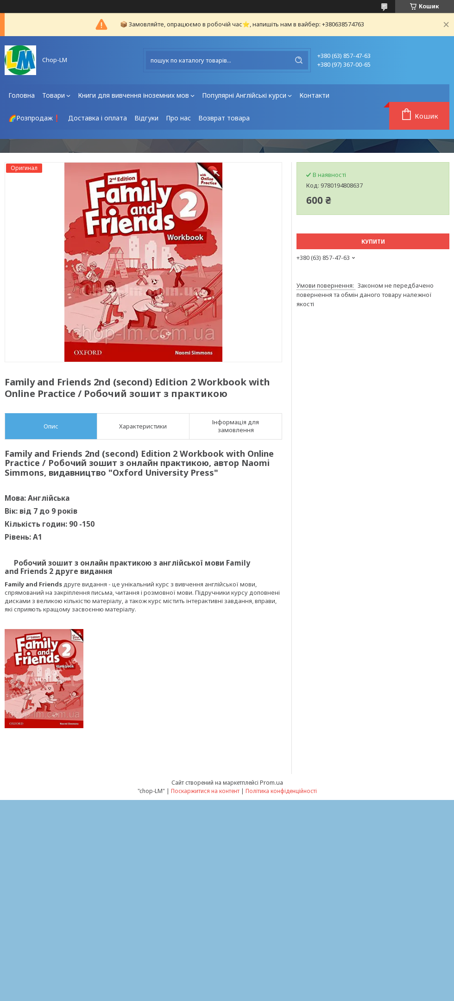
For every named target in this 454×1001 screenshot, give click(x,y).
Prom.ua (271, 782)
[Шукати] (299, 60)
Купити (373, 242)
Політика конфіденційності (281, 791)
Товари (53, 95)
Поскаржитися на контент (205, 791)
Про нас (178, 117)
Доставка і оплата (97, 117)
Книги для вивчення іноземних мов (133, 95)
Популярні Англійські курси (244, 95)
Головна (21, 95)
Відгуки (146, 117)
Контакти (314, 95)
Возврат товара (224, 117)
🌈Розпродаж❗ (34, 117)
